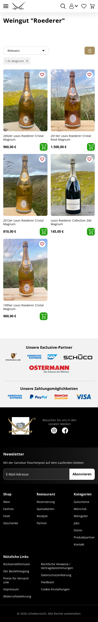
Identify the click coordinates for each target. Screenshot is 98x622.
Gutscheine (81, 502)
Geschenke (10, 523)
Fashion (8, 509)
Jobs (76, 523)
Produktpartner (84, 537)
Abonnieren (82, 474)
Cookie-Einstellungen (55, 589)
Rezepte (42, 516)
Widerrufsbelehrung (17, 596)
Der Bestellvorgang (16, 571)
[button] (16, 61)
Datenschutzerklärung (56, 575)
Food (6, 516)
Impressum (11, 589)
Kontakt (79, 544)
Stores (78, 530)
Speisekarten (45, 509)
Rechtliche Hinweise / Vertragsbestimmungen (57, 566)
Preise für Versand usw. (16, 580)
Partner (42, 523)
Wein (6, 502)
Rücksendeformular (16, 564)
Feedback (47, 582)
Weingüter (81, 516)
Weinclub (80, 509)
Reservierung (46, 502)
